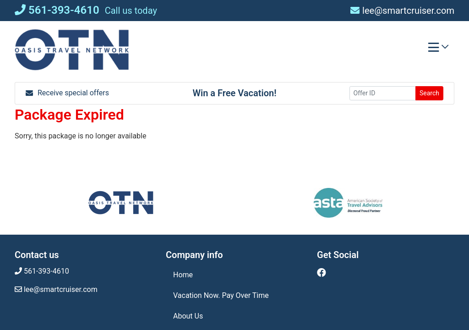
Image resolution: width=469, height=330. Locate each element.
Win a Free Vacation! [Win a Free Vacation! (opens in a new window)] (234, 93)
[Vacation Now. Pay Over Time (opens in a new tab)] (234, 295)
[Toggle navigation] (438, 49)
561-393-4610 (57, 10)
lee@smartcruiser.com (402, 10)
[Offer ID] (382, 93)
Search (429, 93)
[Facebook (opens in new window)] (321, 272)
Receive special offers (67, 92)
